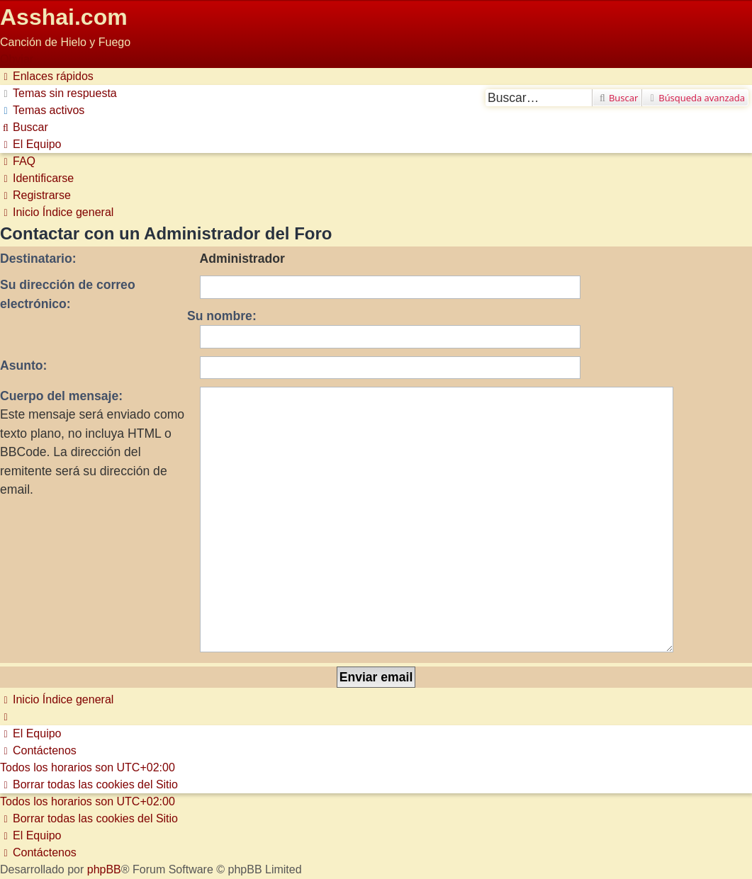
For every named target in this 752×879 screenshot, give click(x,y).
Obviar (16, 59)
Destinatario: (38, 258)
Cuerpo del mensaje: (61, 396)
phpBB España (171, 799)
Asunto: (23, 365)
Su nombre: (222, 316)
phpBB (104, 782)
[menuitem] (58, 93)
